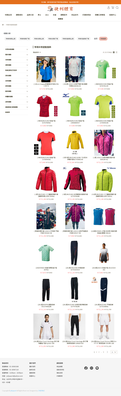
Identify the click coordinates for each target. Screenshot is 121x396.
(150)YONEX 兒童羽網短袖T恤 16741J (46, 269)
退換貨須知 (60, 370)
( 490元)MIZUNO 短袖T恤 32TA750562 (46, 122)
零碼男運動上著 (10, 39)
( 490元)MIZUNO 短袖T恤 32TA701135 (104, 85)
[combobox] (37, 52)
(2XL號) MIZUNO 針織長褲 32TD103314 (75, 269)
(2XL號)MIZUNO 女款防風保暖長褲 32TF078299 (75, 305)
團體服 (60, 19)
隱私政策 (59, 373)
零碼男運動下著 (25, 39)
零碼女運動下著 (53, 39)
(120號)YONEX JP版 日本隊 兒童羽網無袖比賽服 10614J (104, 232)
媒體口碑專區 (100, 15)
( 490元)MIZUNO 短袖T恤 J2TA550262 (46, 158)
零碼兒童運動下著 (83, 39)
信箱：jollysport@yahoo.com (12, 376)
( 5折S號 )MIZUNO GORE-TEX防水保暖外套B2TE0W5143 (75, 158)
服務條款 (32, 373)
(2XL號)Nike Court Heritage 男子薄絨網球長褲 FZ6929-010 (75, 342)
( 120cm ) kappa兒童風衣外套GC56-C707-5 (46, 85)
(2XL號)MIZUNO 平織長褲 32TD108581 (104, 305)
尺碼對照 (59, 376)
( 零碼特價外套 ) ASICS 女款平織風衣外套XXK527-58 (75, 232)
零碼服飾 (103, 39)
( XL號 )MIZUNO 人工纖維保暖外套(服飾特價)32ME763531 (104, 195)
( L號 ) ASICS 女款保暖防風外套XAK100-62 (104, 158)
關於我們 (32, 366)
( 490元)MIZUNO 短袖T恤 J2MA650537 (75, 122)
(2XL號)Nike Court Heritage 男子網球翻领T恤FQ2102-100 (46, 342)
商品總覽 (59, 366)
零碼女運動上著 (39, 39)
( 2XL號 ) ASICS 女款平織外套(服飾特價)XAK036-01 (75, 85)
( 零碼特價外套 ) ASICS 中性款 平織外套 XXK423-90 (46, 232)
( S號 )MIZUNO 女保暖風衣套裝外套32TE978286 (75, 195)
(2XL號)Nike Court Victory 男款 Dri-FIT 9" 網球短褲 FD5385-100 (104, 342)
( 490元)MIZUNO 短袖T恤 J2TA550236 (104, 122)
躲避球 (7, 112)
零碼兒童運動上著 (68, 39)
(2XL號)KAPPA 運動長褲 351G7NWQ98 (46, 305)
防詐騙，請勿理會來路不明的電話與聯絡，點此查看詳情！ (60, 2)
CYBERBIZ (41, 391)
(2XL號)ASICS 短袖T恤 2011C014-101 (104, 269)
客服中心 (112, 15)
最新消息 (32, 370)
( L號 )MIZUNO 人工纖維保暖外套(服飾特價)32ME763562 (46, 195)
